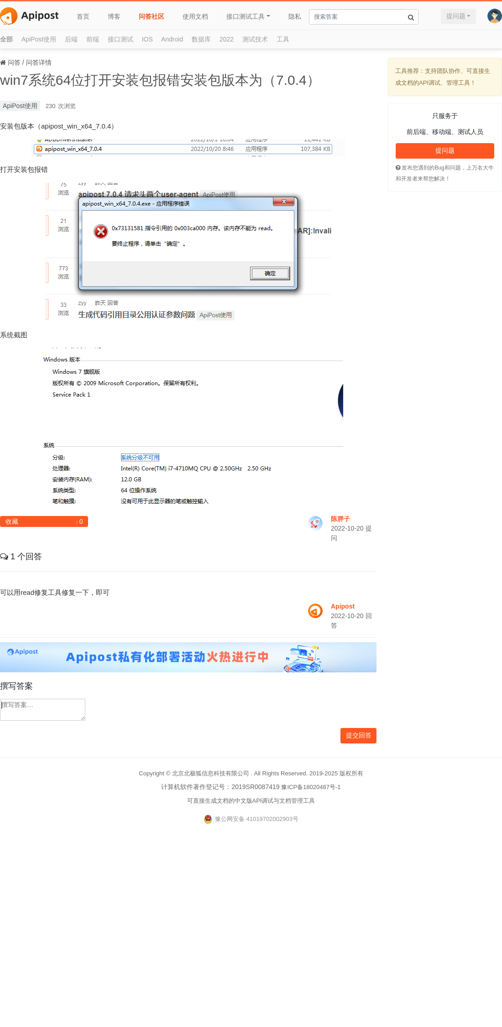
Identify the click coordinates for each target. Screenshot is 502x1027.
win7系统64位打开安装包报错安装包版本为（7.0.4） (160, 80)
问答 (14, 62)
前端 (92, 39)
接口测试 (120, 39)
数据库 (201, 39)
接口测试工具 (245, 16)
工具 (283, 39)
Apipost (343, 606)
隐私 (294, 16)
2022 (227, 39)
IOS (147, 39)
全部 (6, 39)
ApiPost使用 (38, 39)
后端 (71, 39)
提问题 (455, 16)
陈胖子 (340, 518)
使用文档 (195, 16)
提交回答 (358, 735)
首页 (83, 16)
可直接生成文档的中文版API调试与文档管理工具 (251, 800)
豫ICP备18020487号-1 (310, 787)
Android (172, 39)
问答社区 (151, 16)
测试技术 (255, 39)
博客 (114, 16)
